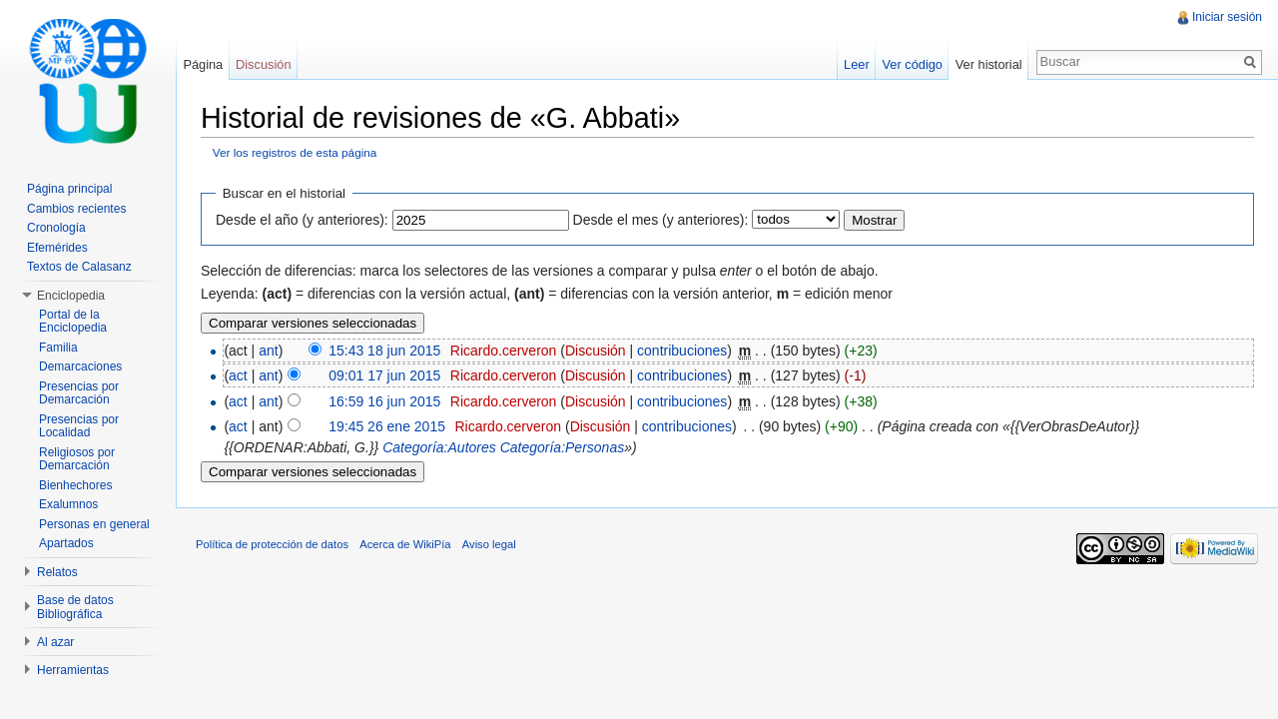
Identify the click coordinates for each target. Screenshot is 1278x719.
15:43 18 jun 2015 (384, 351)
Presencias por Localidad (79, 426)
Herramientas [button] (73, 670)
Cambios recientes (76, 209)
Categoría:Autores (439, 447)
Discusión (595, 351)
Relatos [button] (57, 572)
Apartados (66, 543)
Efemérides (57, 248)
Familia (58, 348)
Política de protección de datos (272, 544)
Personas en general (94, 524)
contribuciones (682, 351)
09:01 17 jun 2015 (384, 375)
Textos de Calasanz (79, 267)
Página (203, 64)
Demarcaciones (80, 366)
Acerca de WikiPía (404, 544)
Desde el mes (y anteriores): (661, 220)
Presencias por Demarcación (79, 393)
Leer (857, 64)
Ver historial (989, 64)
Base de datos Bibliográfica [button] (75, 607)
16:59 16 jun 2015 (384, 401)
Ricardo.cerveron (503, 351)
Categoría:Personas (562, 447)
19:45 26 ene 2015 (386, 426)
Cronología (56, 228)
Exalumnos (68, 504)
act (238, 375)
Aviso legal (489, 544)
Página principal (69, 189)
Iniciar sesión (1227, 17)
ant (268, 351)
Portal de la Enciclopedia (73, 322)
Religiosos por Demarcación (77, 459)
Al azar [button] (55, 642)
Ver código (912, 64)
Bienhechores (75, 485)
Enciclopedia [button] (71, 296)
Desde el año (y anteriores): (302, 220)
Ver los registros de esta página (295, 152)
